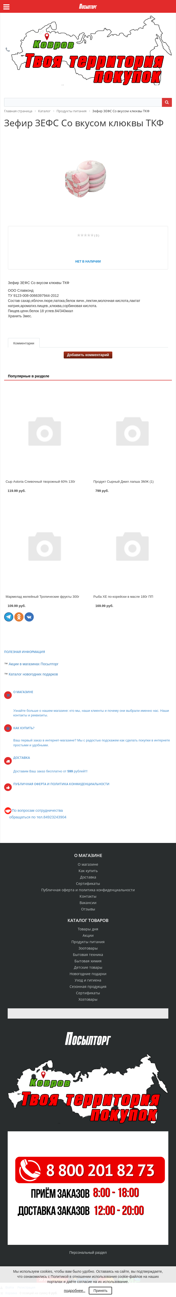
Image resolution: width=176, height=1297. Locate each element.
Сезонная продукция (88, 986)
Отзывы (88, 909)
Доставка (88, 877)
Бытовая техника (88, 954)
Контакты (88, 896)
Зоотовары (88, 948)
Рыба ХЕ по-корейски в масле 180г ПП (123, 597)
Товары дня (88, 929)
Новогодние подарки (88, 973)
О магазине (88, 864)
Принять (100, 1291)
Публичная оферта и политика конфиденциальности (88, 889)
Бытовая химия (88, 960)
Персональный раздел (88, 1252)
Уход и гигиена (88, 980)
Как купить (88, 870)
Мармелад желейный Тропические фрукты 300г (42, 597)
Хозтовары (88, 999)
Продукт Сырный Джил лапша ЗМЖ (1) (123, 481)
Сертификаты (88, 883)
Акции (88, 935)
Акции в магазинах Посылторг (34, 664)
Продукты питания (88, 941)
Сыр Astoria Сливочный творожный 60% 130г (40, 481)
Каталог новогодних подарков (33, 674)
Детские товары (88, 967)
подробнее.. (74, 1290)
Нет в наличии (88, 261)
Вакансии (88, 902)
